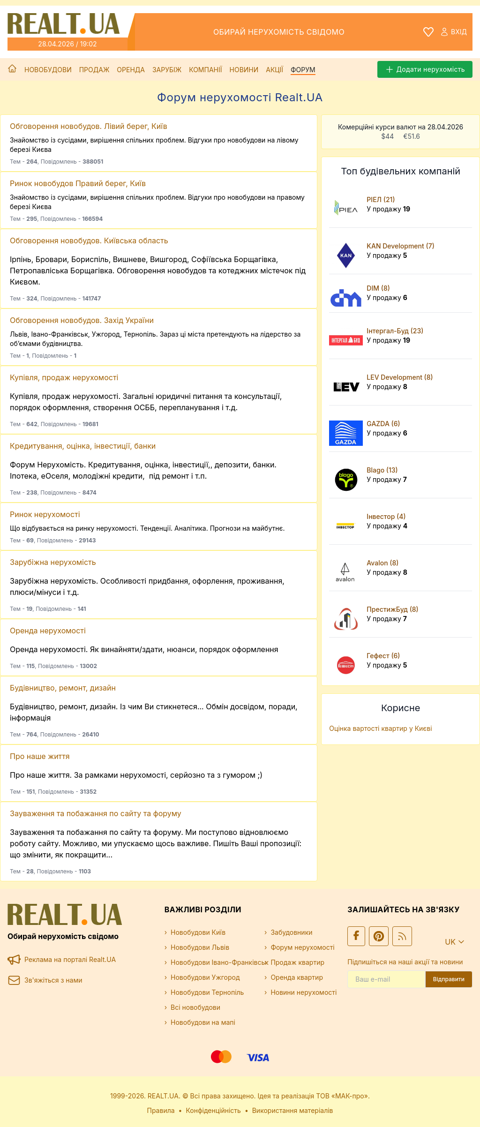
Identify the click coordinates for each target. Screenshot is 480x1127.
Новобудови (48, 70)
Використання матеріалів (292, 1110)
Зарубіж (166, 70)
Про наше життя (40, 756)
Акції (274, 70)
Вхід (453, 32)
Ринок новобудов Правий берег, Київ (78, 183)
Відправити (449, 979)
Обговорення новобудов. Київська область (89, 240)
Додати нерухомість (425, 69)
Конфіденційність (213, 1110)
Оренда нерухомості (48, 630)
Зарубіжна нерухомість (53, 562)
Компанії (205, 70)
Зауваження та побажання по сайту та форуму (95, 813)
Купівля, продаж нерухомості (64, 377)
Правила (161, 1110)
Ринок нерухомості (45, 514)
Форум (303, 70)
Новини (244, 70)
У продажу (388, 209)
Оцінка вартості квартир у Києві (380, 728)
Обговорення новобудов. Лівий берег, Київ (88, 126)
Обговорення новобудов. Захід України (82, 320)
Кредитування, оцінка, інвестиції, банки (83, 446)
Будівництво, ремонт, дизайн (63, 687)
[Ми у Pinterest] (379, 936)
